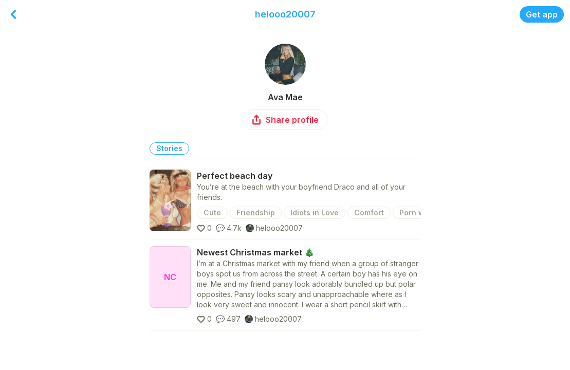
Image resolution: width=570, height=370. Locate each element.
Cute (212, 212)
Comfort (369, 212)
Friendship (255, 212)
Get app (542, 14)
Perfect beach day (234, 176)
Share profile (285, 120)
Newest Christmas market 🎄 (256, 252)
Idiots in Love (314, 212)
